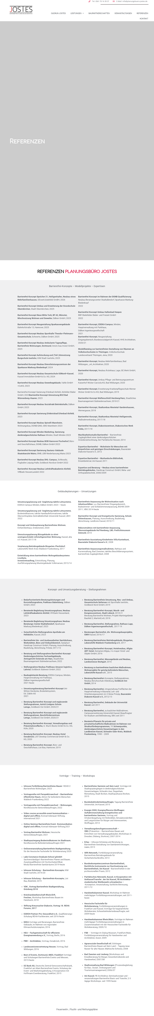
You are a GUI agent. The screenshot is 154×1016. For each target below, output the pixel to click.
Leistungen (77, 13)
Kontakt (144, 18)
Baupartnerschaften (99, 13)
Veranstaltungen (123, 13)
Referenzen (142, 13)
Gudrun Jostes (58, 13)
